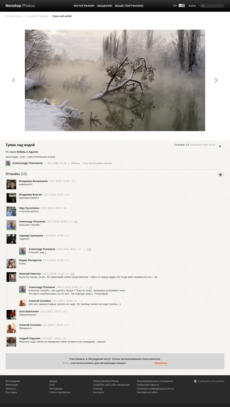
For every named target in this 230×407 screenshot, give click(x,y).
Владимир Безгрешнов (33, 181)
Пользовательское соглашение (155, 381)
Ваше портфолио (129, 5)
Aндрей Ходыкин (29, 338)
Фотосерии (12, 384)
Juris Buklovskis (29, 311)
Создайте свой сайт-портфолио (111, 384)
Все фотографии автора (98, 163)
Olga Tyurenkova (29, 208)
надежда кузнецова (31, 235)
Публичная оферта (148, 384)
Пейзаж (75, 163)
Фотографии (84, 5)
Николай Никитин (30, 273)
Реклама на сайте (147, 392)
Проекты (11, 388)
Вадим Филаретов (30, 260)
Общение (104, 5)
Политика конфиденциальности (155, 388)
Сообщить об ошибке (211, 381)
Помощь (98, 388)
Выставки (11, 392)
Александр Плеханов (37, 16)
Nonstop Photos (14, 16)
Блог (52, 384)
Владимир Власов (30, 194)
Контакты (98, 392)
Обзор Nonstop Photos (106, 381)
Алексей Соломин (40, 300)
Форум (53, 381)
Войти (192, 5)
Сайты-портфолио (60, 392)
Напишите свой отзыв (203, 144)
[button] (129, 363)
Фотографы (56, 388)
